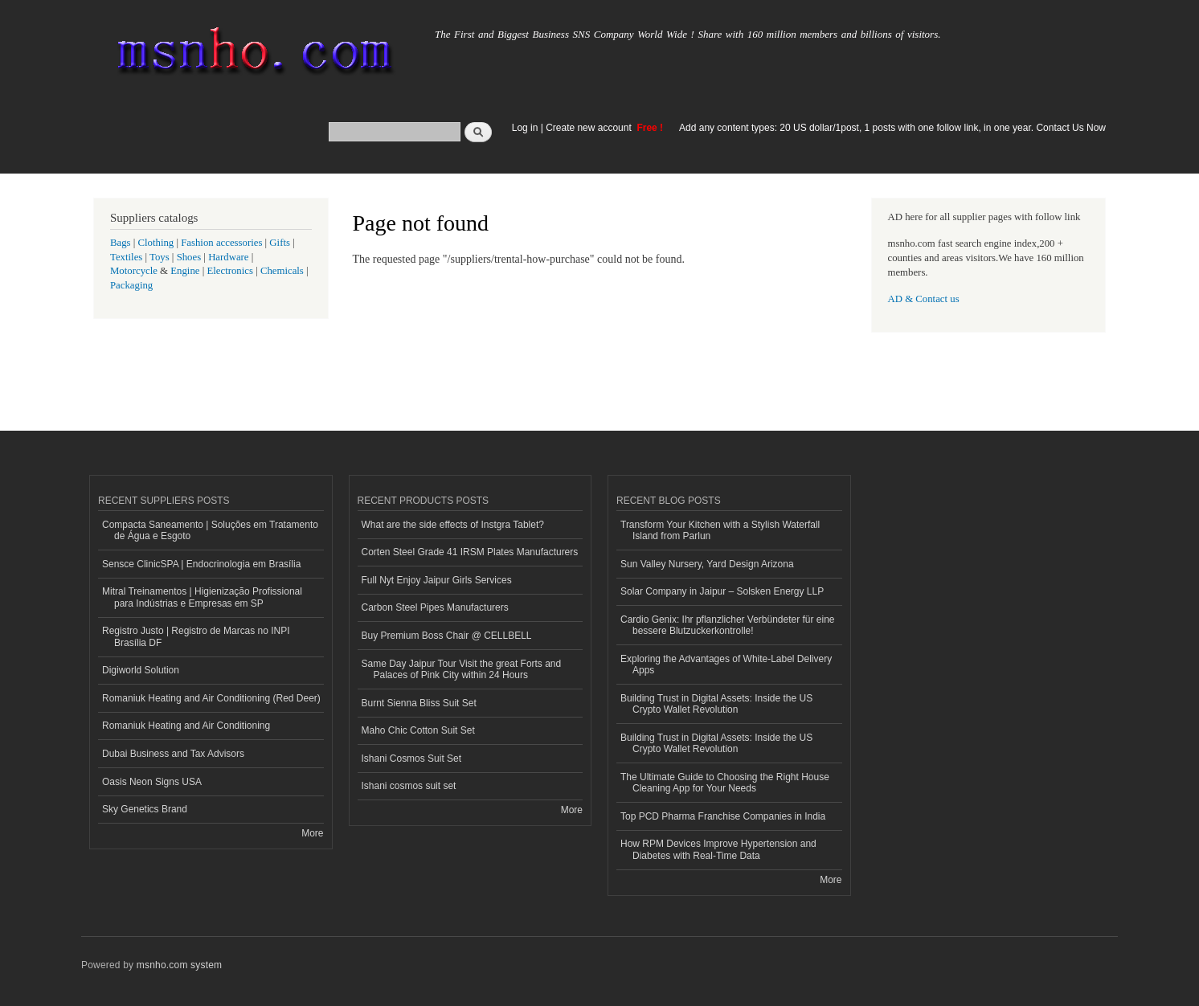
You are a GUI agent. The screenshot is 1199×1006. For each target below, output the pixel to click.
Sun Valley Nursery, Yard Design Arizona (707, 564)
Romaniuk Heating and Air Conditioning (186, 725)
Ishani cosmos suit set (409, 785)
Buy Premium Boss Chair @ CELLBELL (447, 635)
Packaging (131, 285)
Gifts (279, 242)
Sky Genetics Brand (144, 809)
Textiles (126, 257)
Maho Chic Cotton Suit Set (418, 730)
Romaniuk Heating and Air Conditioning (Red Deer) (211, 698)
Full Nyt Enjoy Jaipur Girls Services (437, 580)
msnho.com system (179, 965)
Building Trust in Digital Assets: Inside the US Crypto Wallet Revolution (716, 704)
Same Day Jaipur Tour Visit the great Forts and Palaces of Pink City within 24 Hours (462, 669)
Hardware (228, 257)
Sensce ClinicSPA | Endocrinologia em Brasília (201, 564)
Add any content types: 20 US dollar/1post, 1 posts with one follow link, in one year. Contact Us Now (892, 127)
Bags (120, 242)
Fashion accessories (221, 242)
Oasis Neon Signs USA (152, 781)
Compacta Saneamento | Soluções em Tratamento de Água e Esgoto (210, 530)
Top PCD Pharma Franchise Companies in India (722, 816)
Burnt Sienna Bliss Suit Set (419, 703)
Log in (525, 127)
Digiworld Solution (140, 670)
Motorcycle (134, 270)
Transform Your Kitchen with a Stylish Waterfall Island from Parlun (720, 530)
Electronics (230, 270)
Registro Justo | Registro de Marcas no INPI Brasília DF (196, 636)
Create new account (590, 127)
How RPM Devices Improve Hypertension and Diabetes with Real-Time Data (718, 849)
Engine (184, 270)
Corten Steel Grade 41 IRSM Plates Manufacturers (470, 552)
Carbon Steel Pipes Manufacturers (435, 607)
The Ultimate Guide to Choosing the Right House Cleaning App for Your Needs (724, 782)
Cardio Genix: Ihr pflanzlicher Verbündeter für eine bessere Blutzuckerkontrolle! (727, 625)
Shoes (189, 257)
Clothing (156, 242)
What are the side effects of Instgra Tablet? (453, 524)
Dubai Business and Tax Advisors (173, 753)
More (312, 833)
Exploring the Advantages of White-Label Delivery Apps (726, 664)
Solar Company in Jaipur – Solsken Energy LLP (722, 591)
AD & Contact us (924, 299)
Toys (159, 257)
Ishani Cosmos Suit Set (412, 758)
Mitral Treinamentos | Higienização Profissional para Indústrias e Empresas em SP (202, 597)
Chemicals (283, 270)
